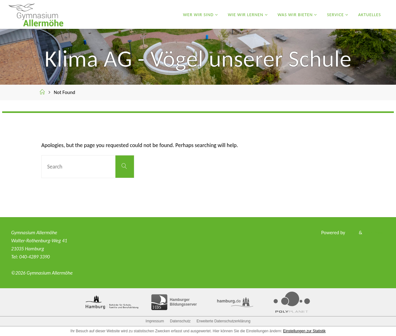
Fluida (349, 232)
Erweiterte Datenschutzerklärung (223, 321)
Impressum (155, 321)
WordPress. (373, 232)
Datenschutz (180, 321)
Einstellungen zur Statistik (304, 331)
